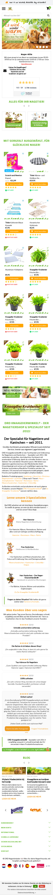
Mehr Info (13, 413)
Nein (42, 886)
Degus (26, 565)
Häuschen (37, 476)
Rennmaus (28, 481)
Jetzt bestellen (14, 184)
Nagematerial (7, 478)
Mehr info (13, 396)
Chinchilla (32, 483)
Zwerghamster (8, 481)
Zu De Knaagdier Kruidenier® (26, 592)
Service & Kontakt (31, 602)
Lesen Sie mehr (9, 799)
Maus (41, 478)
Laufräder (18, 478)
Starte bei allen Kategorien (17, 729)
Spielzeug (28, 476)
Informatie (14, 231)
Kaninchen (22, 483)
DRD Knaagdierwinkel (32, 488)
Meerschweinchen (9, 483)
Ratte (36, 481)
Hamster (18, 481)
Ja (35, 886)
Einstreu (45, 476)
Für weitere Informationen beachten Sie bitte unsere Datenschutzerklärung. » (27, 891)
